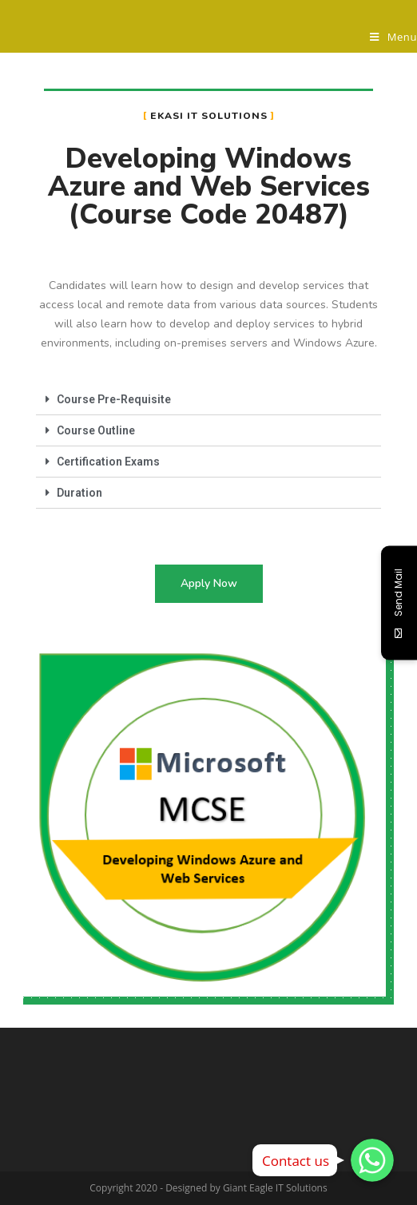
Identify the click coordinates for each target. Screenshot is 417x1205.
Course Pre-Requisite (114, 399)
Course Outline (96, 430)
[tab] (208, 399)
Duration (79, 492)
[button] (209, 584)
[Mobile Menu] (393, 37)
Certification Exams (108, 461)
